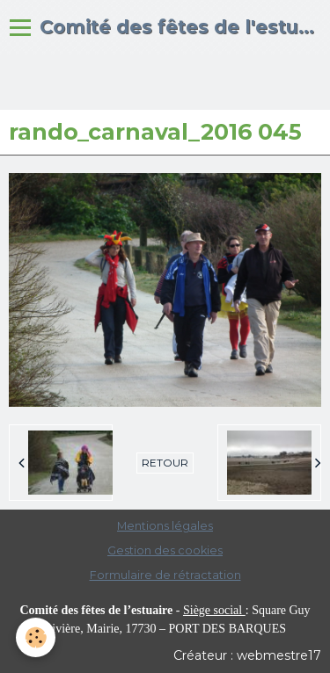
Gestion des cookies (165, 550)
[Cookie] (35, 637)
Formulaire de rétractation (165, 575)
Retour (165, 462)
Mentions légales (165, 525)
